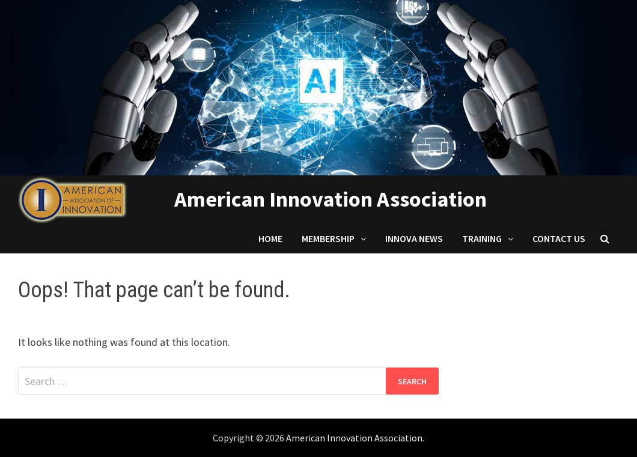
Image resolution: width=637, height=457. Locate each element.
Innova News (414, 238)
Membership (328, 238)
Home (270, 238)
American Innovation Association (330, 199)
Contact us (558, 238)
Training (482, 238)
